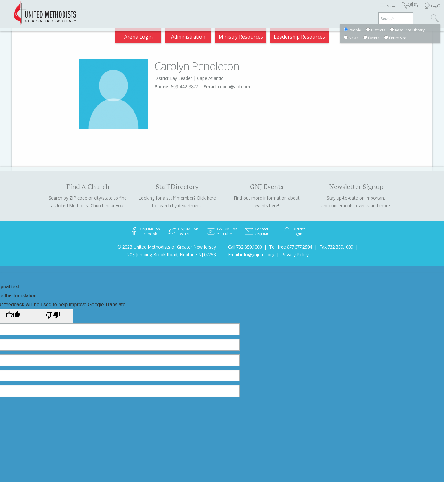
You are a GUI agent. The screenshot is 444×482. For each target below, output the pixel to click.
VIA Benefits (355, 10)
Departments (317, 10)
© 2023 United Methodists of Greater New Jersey (166, 247)
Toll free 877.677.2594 (290, 247)
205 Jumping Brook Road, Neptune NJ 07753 (171, 254)
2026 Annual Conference (120, 10)
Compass (388, 10)
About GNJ (253, 10)
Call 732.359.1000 (245, 247)
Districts (283, 10)
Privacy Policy (295, 254)
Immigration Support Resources (195, 10)
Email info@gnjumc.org (251, 254)
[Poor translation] (53, 316)
